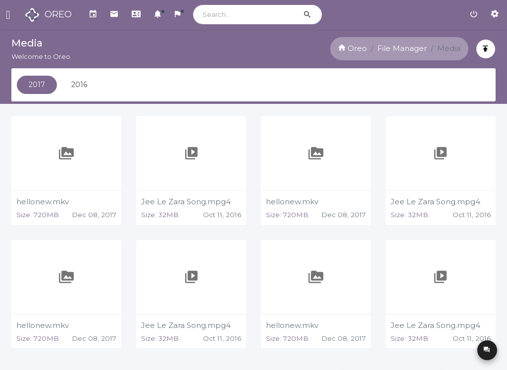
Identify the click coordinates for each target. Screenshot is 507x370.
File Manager (401, 48)
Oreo (351, 48)
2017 (38, 84)
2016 (80, 84)
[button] (158, 15)
